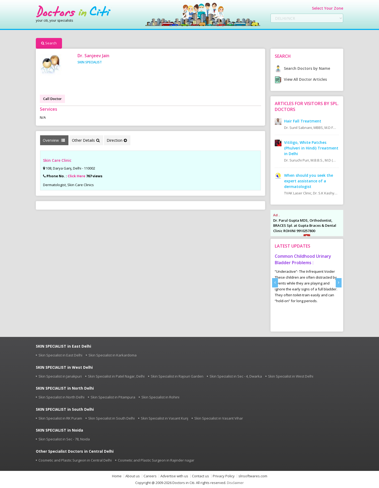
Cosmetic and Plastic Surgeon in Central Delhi (75, 460)
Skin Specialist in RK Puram (60, 418)
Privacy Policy (224, 476)
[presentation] (275, 282)
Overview (54, 140)
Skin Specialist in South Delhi (111, 418)
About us (132, 476)
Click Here (76, 176)
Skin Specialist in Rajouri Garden (177, 376)
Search (49, 43)
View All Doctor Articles (301, 79)
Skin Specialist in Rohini (160, 397)
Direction (117, 140)
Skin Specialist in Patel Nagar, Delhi (116, 376)
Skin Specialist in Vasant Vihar (218, 418)
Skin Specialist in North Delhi (61, 397)
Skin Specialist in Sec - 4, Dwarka (236, 376)
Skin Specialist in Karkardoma (112, 355)
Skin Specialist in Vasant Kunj (164, 418)
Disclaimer (235, 482)
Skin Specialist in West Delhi (290, 376)
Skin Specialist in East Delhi (60, 355)
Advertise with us (174, 476)
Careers (150, 476)
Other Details (86, 140)
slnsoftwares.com (252, 476)
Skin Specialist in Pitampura (113, 397)
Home (117, 476)
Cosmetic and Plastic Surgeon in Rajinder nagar (156, 460)
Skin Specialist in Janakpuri (60, 376)
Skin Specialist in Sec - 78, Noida (64, 439)
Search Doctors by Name (302, 68)
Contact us (200, 476)
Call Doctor (52, 98)
